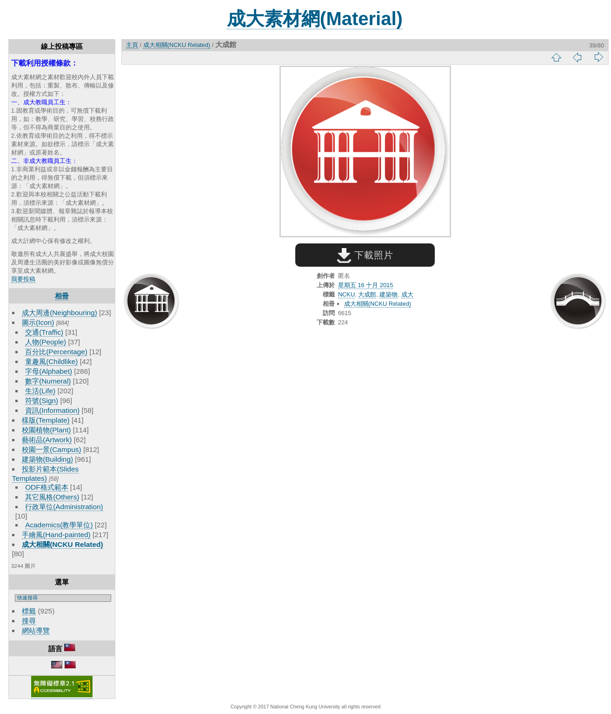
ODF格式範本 (46, 487)
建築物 (388, 294)
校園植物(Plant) (46, 430)
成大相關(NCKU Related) (62, 544)
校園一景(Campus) (51, 449)
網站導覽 (36, 630)
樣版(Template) (46, 420)
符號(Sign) (41, 400)
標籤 (29, 611)
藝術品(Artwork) (47, 440)
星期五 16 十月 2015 (365, 285)
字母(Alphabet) (48, 371)
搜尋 (29, 621)
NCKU (346, 294)
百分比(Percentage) (56, 352)
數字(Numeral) (48, 381)
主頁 (132, 44)
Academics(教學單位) (59, 525)
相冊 (62, 296)
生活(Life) (40, 391)
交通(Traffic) (44, 332)
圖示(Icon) (38, 322)
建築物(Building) (47, 459)
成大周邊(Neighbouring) (59, 313)
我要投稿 (23, 279)
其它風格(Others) (52, 497)
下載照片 (365, 255)
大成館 (367, 294)
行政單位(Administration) (64, 507)
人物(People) (45, 342)
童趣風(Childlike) (51, 361)
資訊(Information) (52, 410)
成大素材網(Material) (315, 18)
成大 (407, 294)
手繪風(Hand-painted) (56, 535)
